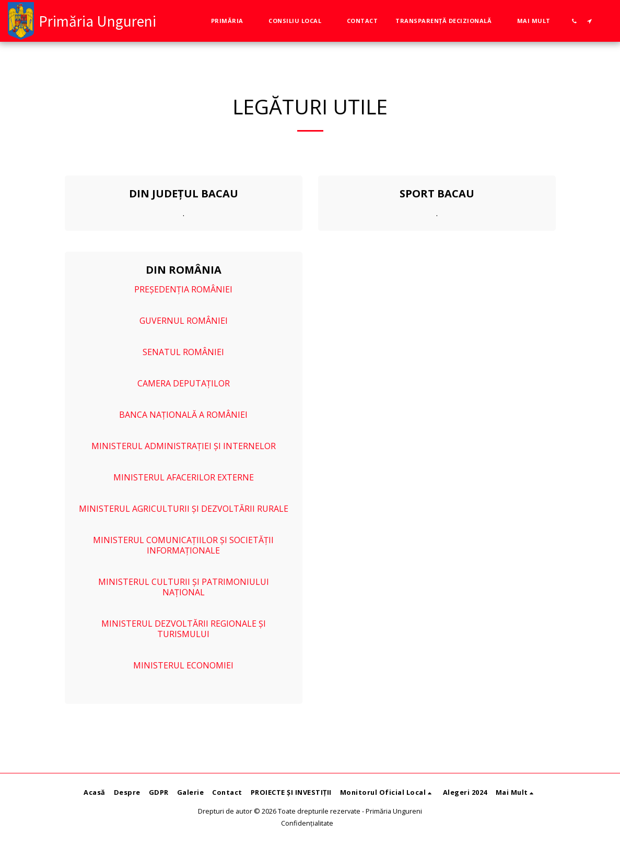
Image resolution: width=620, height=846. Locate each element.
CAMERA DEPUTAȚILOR (183, 383)
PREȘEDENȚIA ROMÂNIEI (183, 289)
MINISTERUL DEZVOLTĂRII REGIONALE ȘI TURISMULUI (183, 629)
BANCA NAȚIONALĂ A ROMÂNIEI (183, 414)
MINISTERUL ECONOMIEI (183, 665)
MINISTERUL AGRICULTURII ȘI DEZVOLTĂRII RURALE (183, 508)
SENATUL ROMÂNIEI (183, 352)
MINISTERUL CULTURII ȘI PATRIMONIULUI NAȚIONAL (183, 587)
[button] (231, 20)
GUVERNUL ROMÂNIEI (183, 320)
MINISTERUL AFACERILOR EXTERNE (183, 477)
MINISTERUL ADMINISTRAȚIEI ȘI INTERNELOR (183, 446)
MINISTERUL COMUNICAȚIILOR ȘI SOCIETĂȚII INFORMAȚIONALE (183, 545)
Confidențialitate (307, 823)
